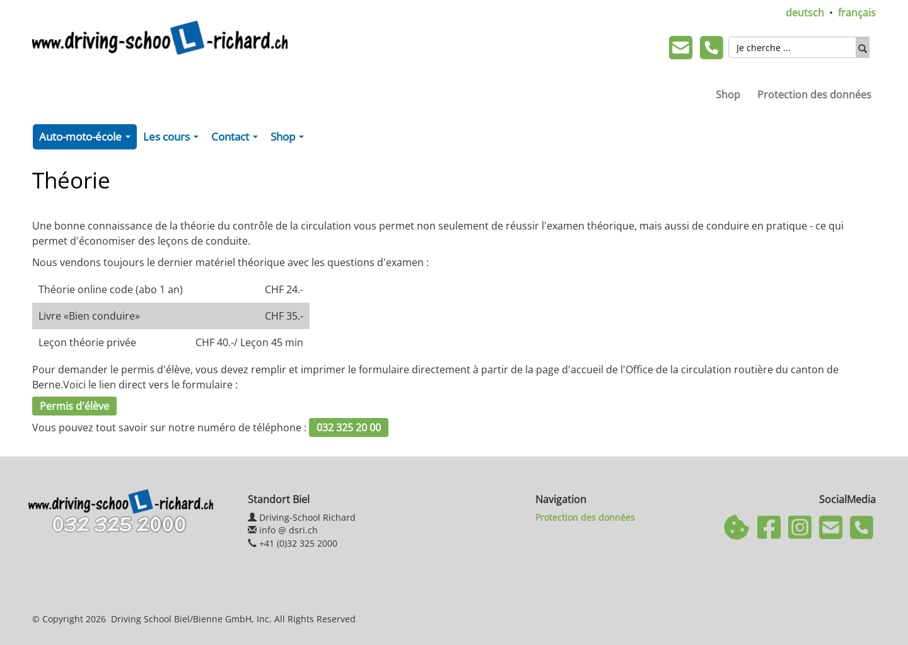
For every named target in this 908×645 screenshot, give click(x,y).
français (857, 13)
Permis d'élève (74, 406)
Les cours (173, 139)
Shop (728, 95)
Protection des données (814, 95)
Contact (237, 139)
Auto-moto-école (87, 139)
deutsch (805, 13)
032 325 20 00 (349, 427)
